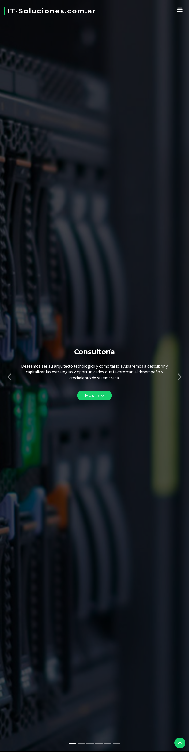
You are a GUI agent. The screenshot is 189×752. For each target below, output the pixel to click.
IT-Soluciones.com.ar (51, 11)
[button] (9, 371)
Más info (94, 391)
